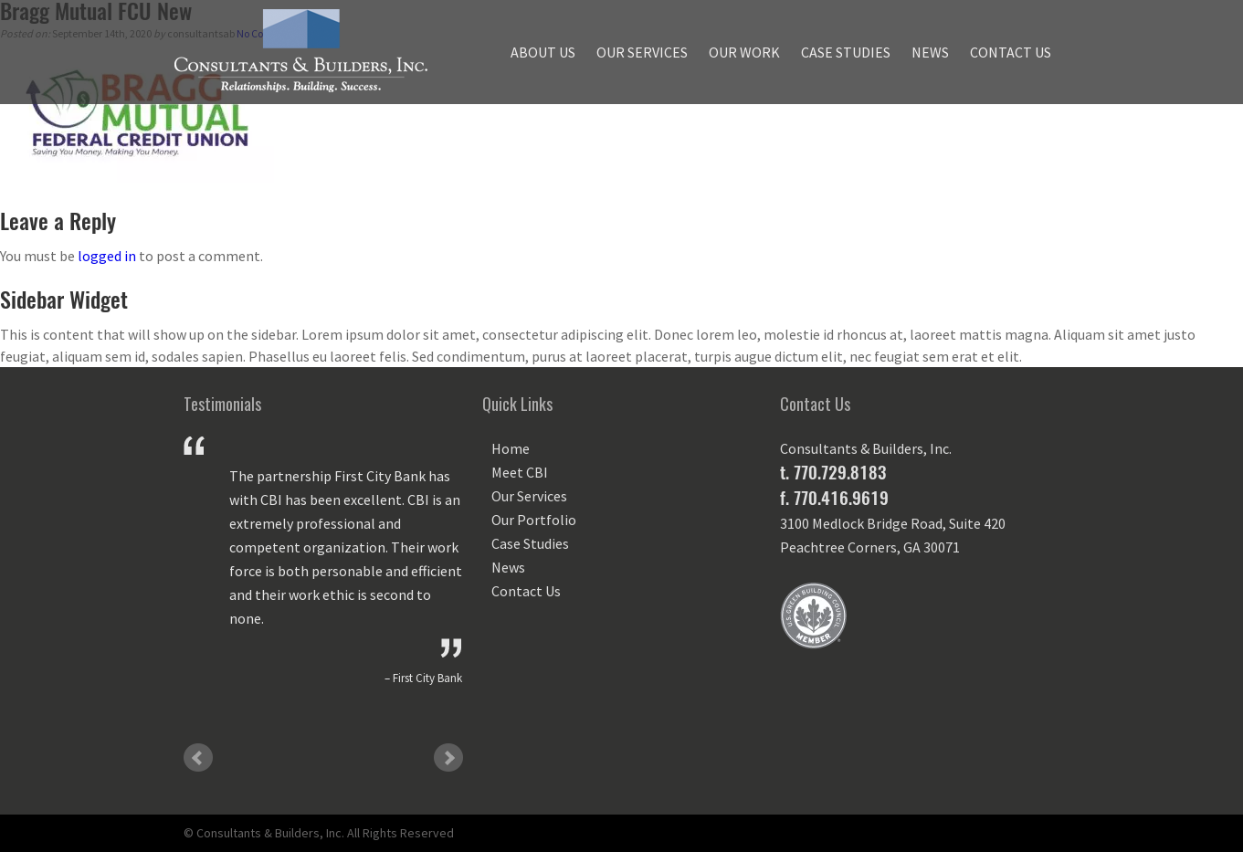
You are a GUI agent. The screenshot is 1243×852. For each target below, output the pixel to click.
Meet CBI (519, 472)
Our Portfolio (533, 519)
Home (510, 448)
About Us (543, 52)
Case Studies (845, 52)
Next (448, 758)
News (930, 52)
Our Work (744, 52)
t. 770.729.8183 (833, 472)
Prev (198, 758)
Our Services (642, 52)
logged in (107, 256)
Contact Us (1010, 52)
